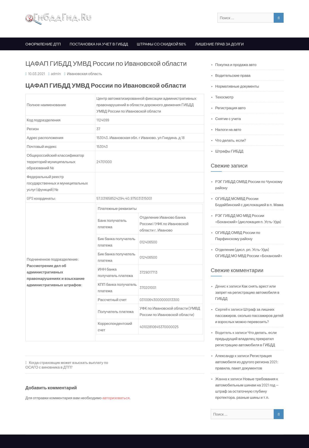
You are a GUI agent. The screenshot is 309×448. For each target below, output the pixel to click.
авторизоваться (116, 397)
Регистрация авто (230, 107)
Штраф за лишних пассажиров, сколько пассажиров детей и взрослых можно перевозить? (249, 315)
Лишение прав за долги (219, 44)
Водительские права (233, 75)
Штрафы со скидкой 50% (161, 44)
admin (56, 73)
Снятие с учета (228, 118)
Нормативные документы (237, 86)
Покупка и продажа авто (235, 64)
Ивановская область (84, 73)
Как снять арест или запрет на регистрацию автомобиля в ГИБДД (247, 292)
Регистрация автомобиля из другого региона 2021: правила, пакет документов (246, 361)
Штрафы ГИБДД (229, 151)
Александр (224, 355)
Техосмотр (224, 97)
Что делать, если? (230, 140)
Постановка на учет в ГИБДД (99, 44)
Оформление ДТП (43, 44)
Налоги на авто (228, 129)
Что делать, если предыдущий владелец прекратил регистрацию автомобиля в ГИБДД (246, 338)
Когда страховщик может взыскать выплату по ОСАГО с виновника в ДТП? (66, 364)
